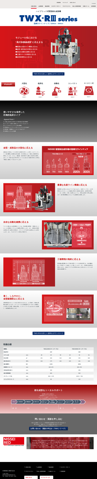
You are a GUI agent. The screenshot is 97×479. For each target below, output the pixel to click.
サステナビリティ (29, 471)
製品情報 (51, 467)
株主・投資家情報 (41, 471)
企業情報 (39, 467)
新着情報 (63, 471)
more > (24, 97)
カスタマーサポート (65, 467)
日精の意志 (28, 467)
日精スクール (52, 471)
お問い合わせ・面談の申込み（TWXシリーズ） (48, 428)
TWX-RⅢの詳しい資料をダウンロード (48, 74)
